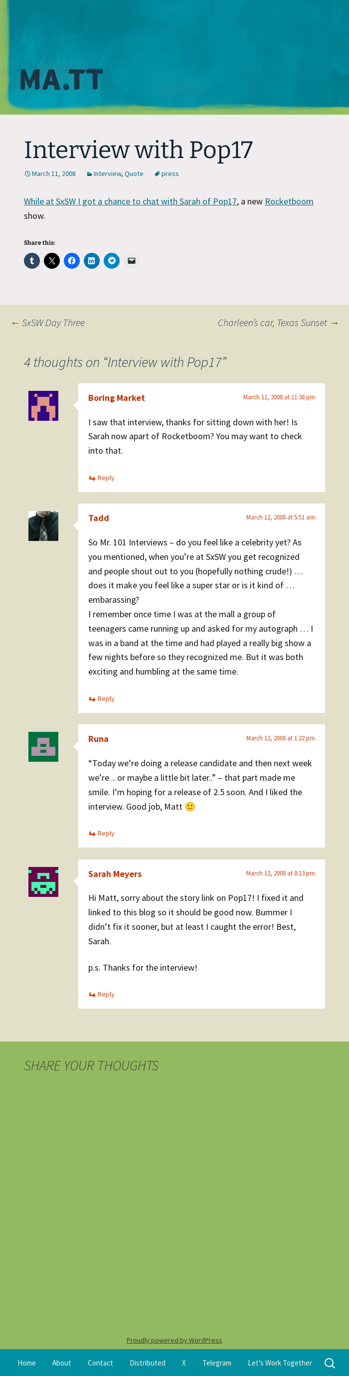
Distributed (148, 1363)
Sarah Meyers (115, 873)
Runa (98, 738)
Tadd (98, 517)
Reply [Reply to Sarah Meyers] (106, 994)
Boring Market (116, 397)
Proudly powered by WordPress (174, 1340)
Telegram (216, 1363)
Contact (100, 1363)
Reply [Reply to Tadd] (106, 698)
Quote (134, 173)
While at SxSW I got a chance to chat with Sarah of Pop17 (130, 201)
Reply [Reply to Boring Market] (106, 477)
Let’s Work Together (280, 1363)
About (61, 1363)
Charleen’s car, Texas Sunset (278, 322)
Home (26, 1363)
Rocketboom (289, 201)
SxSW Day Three (47, 322)
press (170, 173)
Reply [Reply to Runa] (106, 833)
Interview (107, 173)
